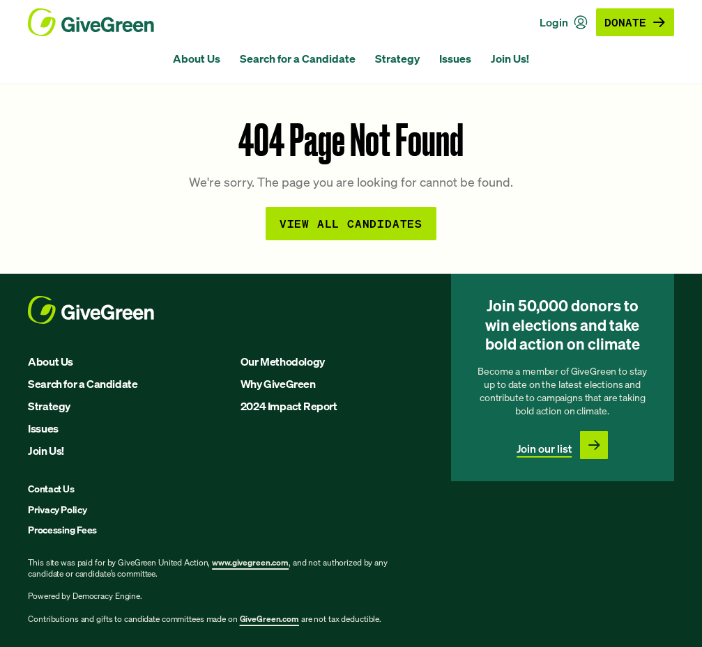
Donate (635, 22)
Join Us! (510, 58)
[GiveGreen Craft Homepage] (91, 22)
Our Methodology (283, 361)
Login (564, 22)
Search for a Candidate (298, 58)
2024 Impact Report (289, 406)
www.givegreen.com (250, 562)
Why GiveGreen (278, 383)
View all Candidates (351, 223)
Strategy (397, 58)
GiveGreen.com (269, 619)
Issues (455, 58)
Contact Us (51, 488)
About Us (196, 58)
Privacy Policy (57, 509)
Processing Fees (62, 529)
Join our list (544, 448)
